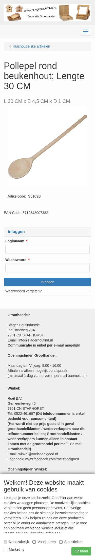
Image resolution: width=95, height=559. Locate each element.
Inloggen (47, 282)
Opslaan (81, 551)
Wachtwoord (15, 260)
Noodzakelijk (16, 542)
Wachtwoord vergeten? (23, 291)
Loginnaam (14, 241)
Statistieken (71, 542)
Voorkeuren (44, 542)
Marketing (14, 549)
